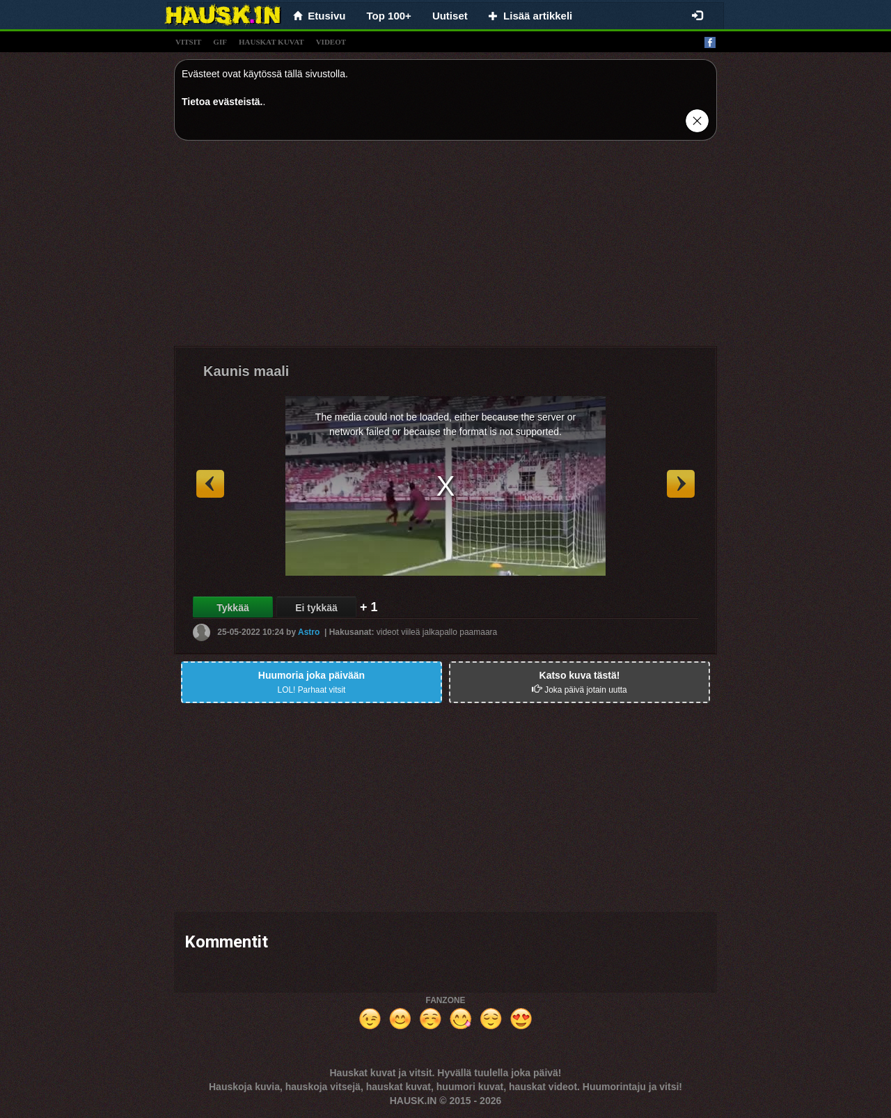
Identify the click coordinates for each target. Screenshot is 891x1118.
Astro (309, 632)
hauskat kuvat (271, 42)
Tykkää (232, 607)
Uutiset (450, 16)
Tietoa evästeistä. (222, 101)
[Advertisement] (445, 248)
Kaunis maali (246, 371)
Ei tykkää (316, 607)
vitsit (188, 42)
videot (331, 42)
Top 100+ (389, 16)
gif (220, 42)
